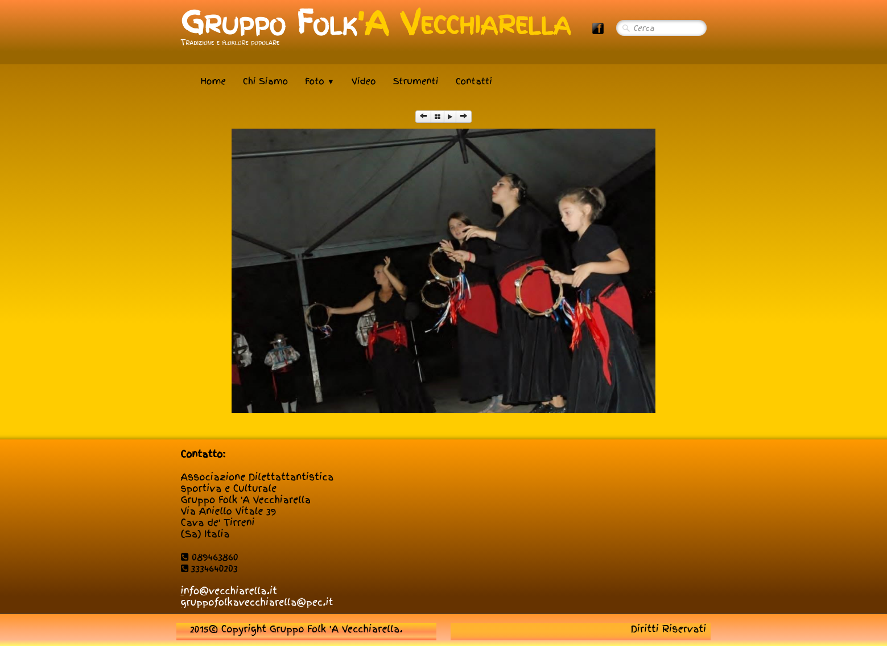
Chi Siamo (265, 81)
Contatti (474, 81)
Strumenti (416, 81)
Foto (320, 81)
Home (213, 81)
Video (364, 81)
